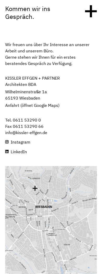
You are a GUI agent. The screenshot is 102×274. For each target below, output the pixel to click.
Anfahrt (12, 106)
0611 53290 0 (27, 120)
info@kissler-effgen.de (26, 133)
